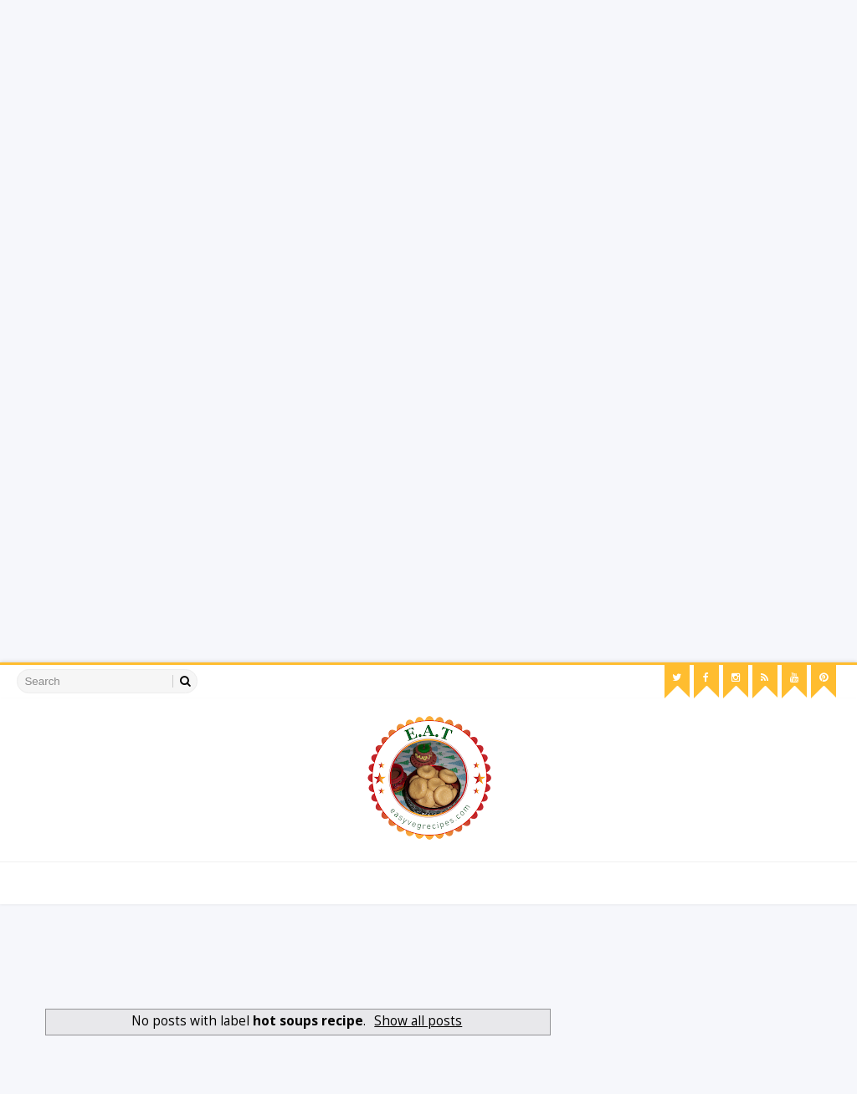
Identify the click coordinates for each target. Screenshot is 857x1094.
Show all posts (418, 1021)
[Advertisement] (428, 117)
